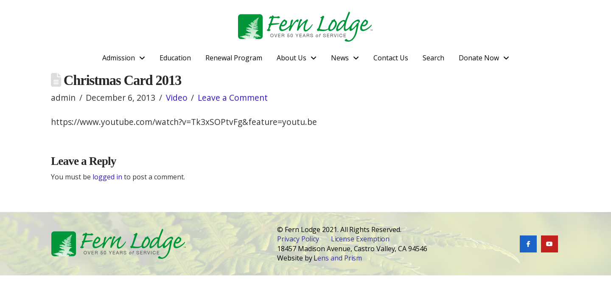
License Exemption (360, 239)
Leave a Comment (233, 97)
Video (177, 97)
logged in (107, 176)
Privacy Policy (298, 239)
